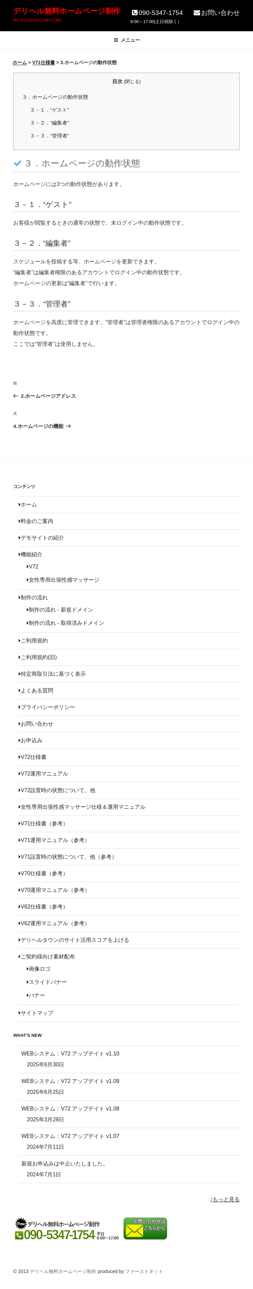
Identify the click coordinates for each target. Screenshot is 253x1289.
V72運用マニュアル (43, 774)
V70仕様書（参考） (43, 873)
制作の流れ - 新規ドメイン (60, 610)
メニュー (127, 40)
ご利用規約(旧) (38, 657)
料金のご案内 (36, 521)
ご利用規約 (33, 640)
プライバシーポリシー (47, 707)
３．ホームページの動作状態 (55, 97)
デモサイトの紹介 (41, 538)
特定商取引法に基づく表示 (52, 674)
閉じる (132, 81)
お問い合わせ (216, 12)
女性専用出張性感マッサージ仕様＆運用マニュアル (82, 807)
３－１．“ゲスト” (49, 110)
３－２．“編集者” (49, 123)
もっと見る (225, 1199)
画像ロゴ (39, 969)
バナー (36, 995)
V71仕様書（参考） (43, 823)
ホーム (28, 504)
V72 (32, 566)
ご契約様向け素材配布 (47, 956)
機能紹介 (30, 554)
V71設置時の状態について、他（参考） (68, 857)
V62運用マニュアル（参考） (54, 923)
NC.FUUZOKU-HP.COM (37, 20)
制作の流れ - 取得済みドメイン (65, 623)
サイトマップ (36, 1013)
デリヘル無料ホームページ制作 (66, 11)
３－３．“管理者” (49, 135)
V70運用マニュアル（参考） (54, 890)
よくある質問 (36, 690)
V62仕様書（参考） (43, 907)
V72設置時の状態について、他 (57, 790)
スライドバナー (47, 982)
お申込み (30, 740)
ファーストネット (144, 1271)
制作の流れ (33, 597)
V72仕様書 (32, 757)
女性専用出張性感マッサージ (63, 580)
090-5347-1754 (156, 12)
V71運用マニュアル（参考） (54, 840)
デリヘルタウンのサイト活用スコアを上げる (74, 940)
